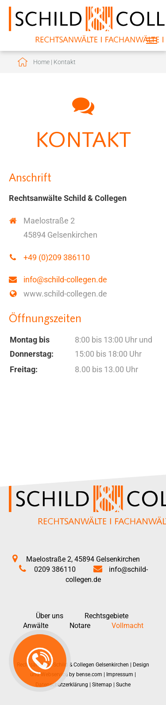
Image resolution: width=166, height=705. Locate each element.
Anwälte (35, 625)
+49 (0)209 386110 (56, 257)
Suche (123, 685)
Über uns (49, 616)
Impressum (119, 674)
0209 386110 (55, 569)
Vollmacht (127, 625)
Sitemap (102, 685)
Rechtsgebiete (106, 616)
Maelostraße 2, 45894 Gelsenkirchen (83, 559)
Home (41, 61)
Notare (79, 625)
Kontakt (65, 61)
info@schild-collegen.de (65, 279)
